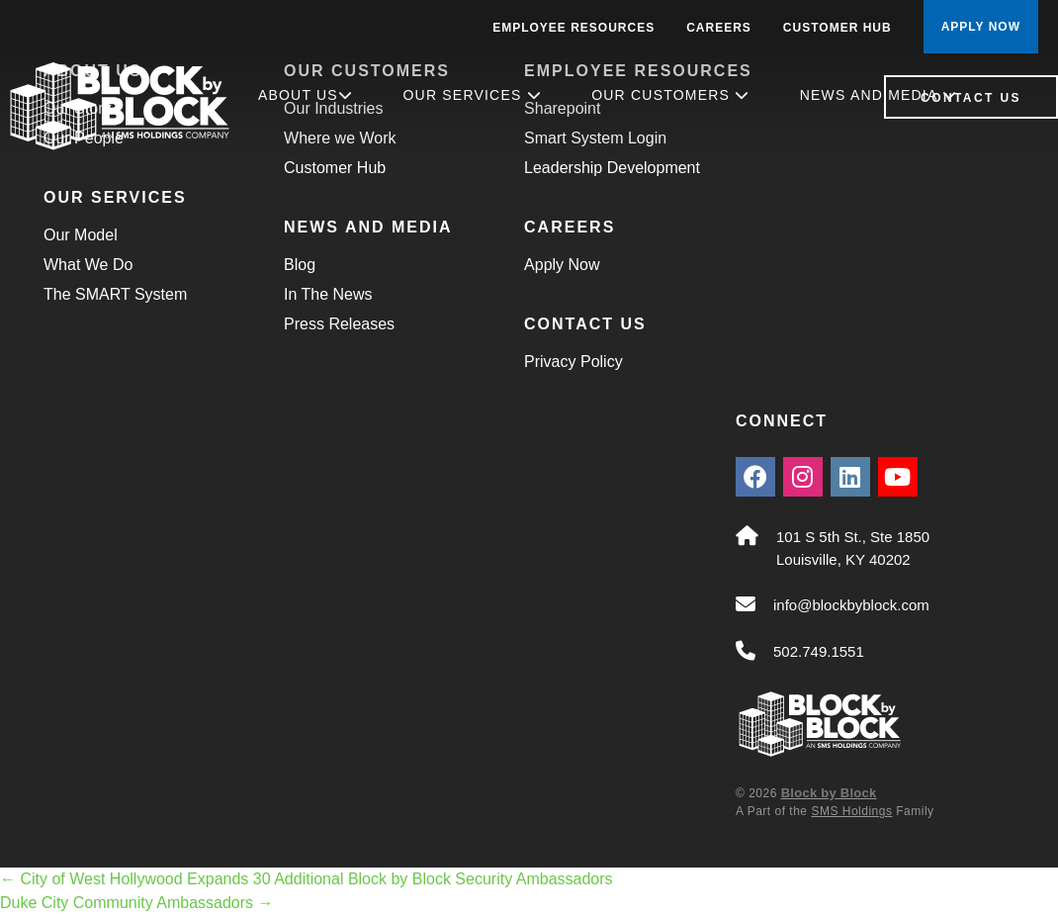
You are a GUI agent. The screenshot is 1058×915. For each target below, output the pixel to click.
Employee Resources (573, 28)
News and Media (878, 95)
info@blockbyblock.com (851, 604)
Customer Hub (837, 28)
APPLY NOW (980, 27)
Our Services (472, 95)
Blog (299, 264)
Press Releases (339, 324)
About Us (305, 95)
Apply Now (561, 264)
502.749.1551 (818, 651)
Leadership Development (612, 167)
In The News (328, 294)
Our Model (81, 235)
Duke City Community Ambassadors (137, 902)
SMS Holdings (851, 811)
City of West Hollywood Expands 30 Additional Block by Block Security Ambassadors (306, 878)
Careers (718, 28)
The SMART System (115, 294)
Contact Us (971, 98)
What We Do (88, 264)
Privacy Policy (573, 361)
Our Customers (670, 95)
